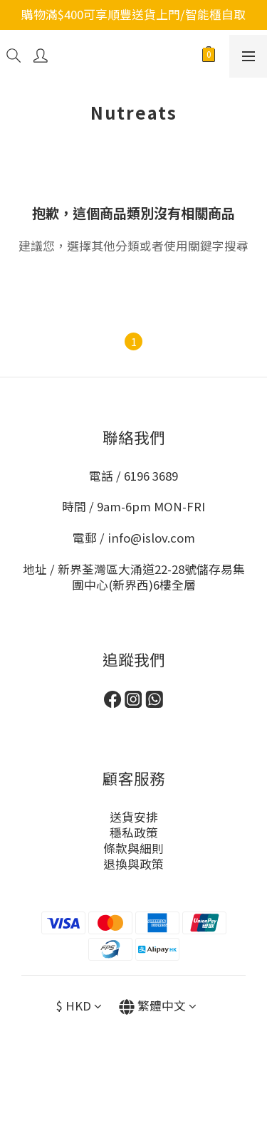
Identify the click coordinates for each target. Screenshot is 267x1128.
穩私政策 (134, 832)
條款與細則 (133, 848)
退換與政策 (133, 863)
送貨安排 (134, 816)
